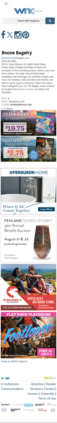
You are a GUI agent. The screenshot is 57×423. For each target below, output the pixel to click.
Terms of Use (47, 398)
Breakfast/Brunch (18, 104)
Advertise (37, 384)
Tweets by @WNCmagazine (14, 361)
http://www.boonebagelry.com (15, 58)
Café (29, 104)
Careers (33, 393)
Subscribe (48, 393)
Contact (49, 389)
